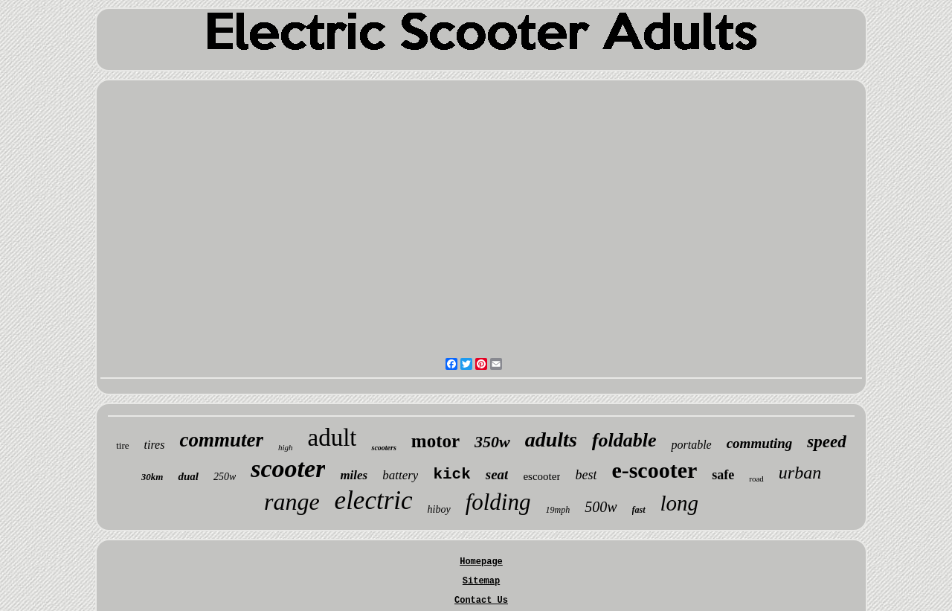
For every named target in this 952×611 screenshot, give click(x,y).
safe (723, 474)
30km (152, 476)
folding (498, 502)
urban (800, 472)
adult (332, 437)
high (285, 447)
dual (188, 476)
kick (451, 474)
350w (492, 441)
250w (224, 476)
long (679, 503)
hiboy (439, 509)
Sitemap (481, 581)
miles (353, 475)
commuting (760, 443)
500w (601, 507)
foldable (624, 440)
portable (691, 444)
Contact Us (481, 600)
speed (826, 441)
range (292, 501)
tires (154, 444)
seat (497, 474)
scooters (383, 448)
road (756, 478)
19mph (557, 510)
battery (400, 475)
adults (551, 439)
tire (122, 445)
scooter (288, 468)
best (585, 474)
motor (435, 441)
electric (374, 500)
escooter (541, 476)
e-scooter (654, 470)
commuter (221, 440)
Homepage (481, 562)
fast (639, 510)
